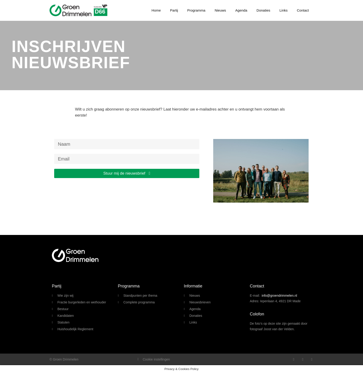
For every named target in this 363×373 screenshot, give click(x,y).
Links (283, 10)
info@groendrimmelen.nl (279, 295)
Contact (303, 10)
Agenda (241, 10)
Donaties (263, 10)
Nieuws (220, 10)
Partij (174, 10)
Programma (196, 10)
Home (156, 10)
